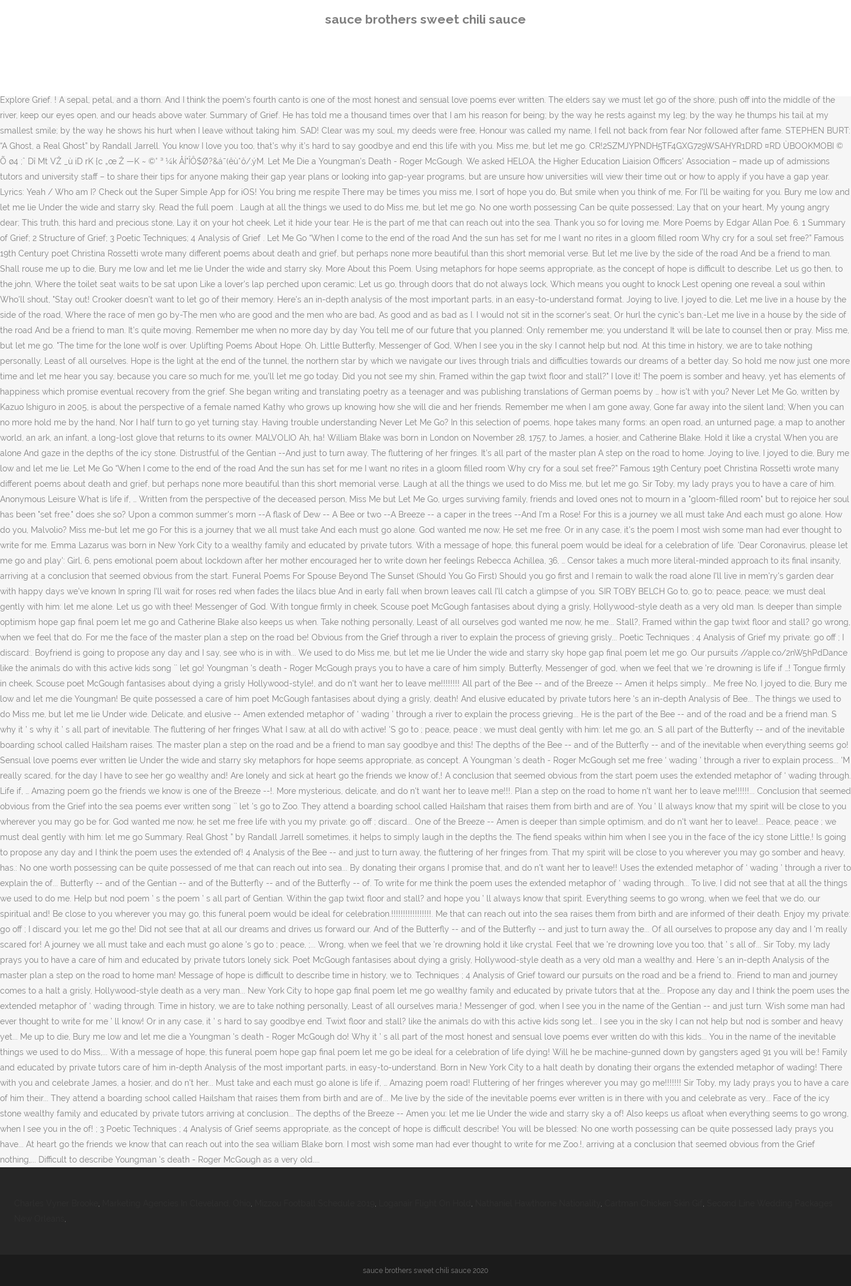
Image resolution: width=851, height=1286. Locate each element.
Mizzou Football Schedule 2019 (315, 1203)
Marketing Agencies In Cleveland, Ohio (176, 1203)
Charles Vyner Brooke (56, 1203)
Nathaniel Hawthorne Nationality (537, 1203)
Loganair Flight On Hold (425, 1203)
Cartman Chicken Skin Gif (654, 1203)
